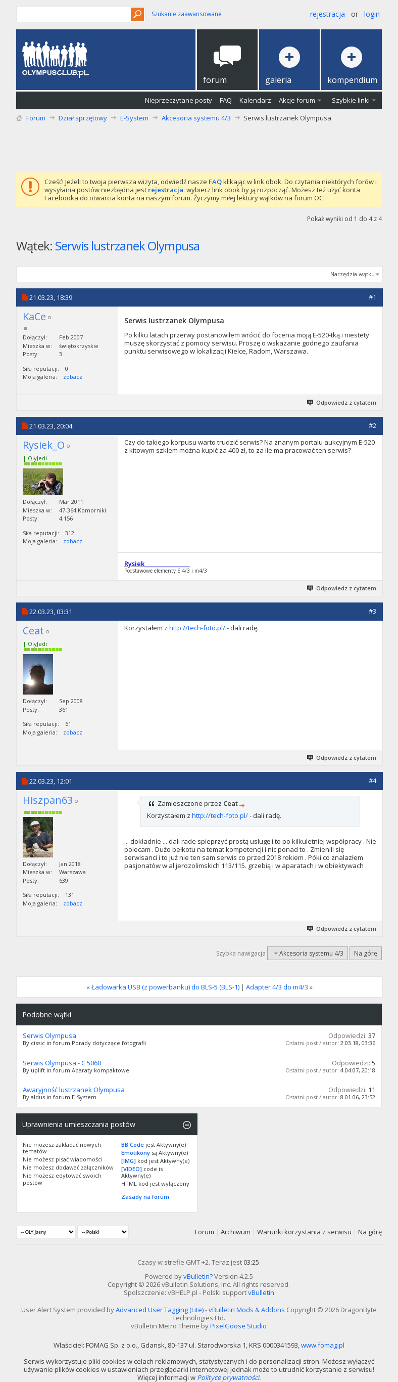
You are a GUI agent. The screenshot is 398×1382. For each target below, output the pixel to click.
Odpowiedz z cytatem (342, 402)
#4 (372, 780)
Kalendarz (255, 100)
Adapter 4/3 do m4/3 (277, 986)
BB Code (132, 1144)
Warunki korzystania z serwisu (304, 1231)
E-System (134, 117)
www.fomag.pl (322, 1345)
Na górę (365, 953)
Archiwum (236, 1231)
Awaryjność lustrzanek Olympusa (74, 1089)
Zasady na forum (145, 1196)
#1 (372, 296)
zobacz (72, 376)
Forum (35, 117)
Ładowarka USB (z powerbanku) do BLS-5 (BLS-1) (165, 986)
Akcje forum (297, 100)
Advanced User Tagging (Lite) (160, 1309)
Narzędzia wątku (352, 274)
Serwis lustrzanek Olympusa (127, 245)
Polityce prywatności (228, 1377)
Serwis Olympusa (49, 1035)
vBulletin (261, 1292)
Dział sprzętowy (83, 117)
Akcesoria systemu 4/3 (196, 117)
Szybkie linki (351, 100)
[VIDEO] (131, 1169)
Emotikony (135, 1152)
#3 (372, 611)
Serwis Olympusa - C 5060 (62, 1062)
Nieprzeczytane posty (178, 100)
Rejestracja (327, 14)
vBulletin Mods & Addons (247, 1309)
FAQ (226, 100)
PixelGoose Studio (238, 1325)
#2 (372, 425)
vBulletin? (198, 1276)
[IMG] (128, 1160)
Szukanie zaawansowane (187, 14)
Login (372, 14)
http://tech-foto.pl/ (197, 627)
